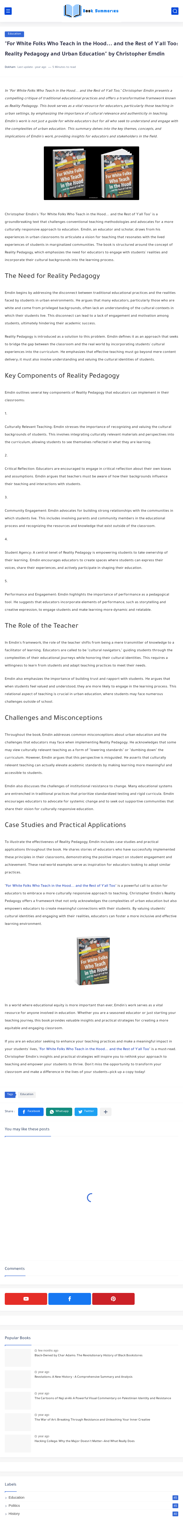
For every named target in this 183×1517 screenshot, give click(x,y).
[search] (174, 11)
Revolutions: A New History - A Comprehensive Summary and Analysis (83, 1377)
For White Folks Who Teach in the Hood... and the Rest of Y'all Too (60, 886)
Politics (93, 1505)
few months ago (48, 1350)
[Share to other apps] (106, 1112)
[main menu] (8, 11)
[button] (31, 1112)
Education (14, 34)
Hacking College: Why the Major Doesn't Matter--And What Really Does (85, 1441)
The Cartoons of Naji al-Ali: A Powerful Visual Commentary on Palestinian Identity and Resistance (103, 1398)
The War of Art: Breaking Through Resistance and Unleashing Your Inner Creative (92, 1420)
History (93, 1514)
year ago (43, 1372)
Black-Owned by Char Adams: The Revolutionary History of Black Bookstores (88, 1355)
